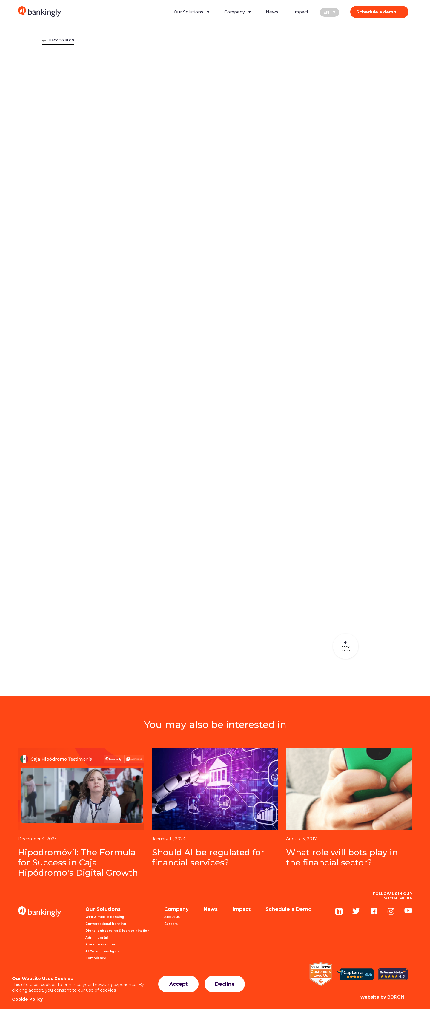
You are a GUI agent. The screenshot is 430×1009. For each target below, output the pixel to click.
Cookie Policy (27, 999)
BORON (382, 997)
